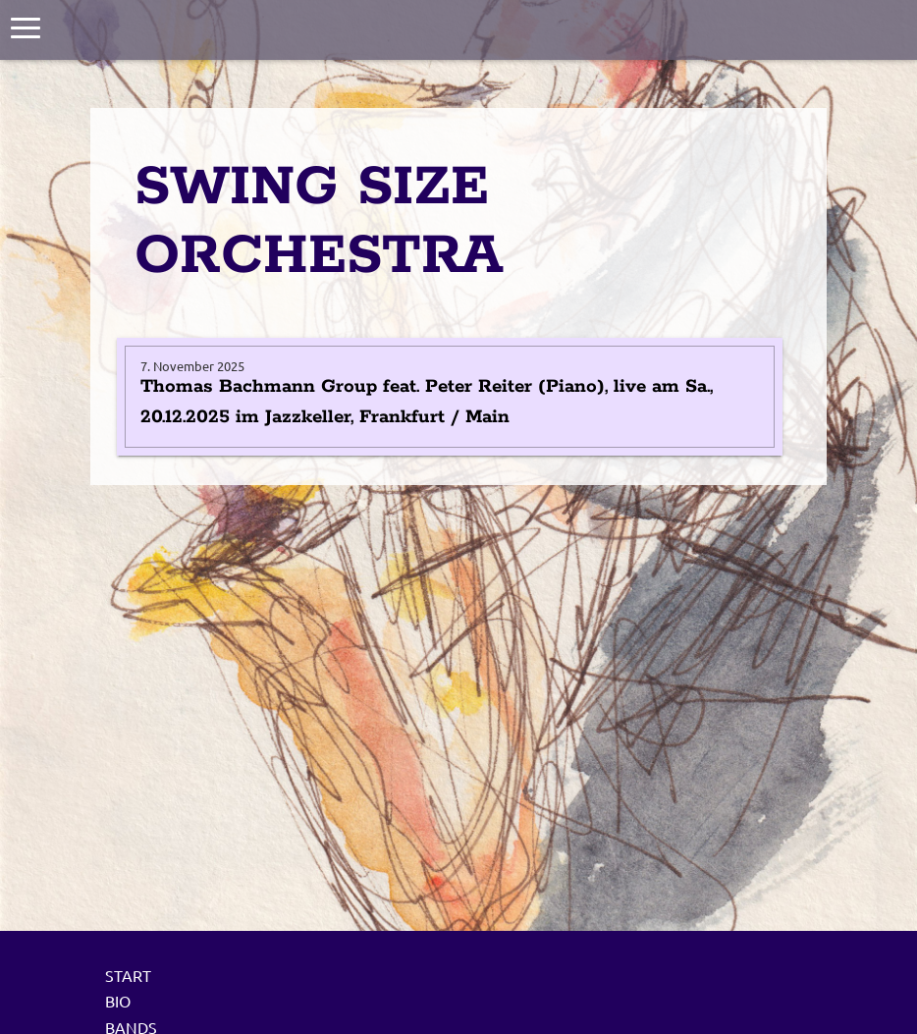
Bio (118, 1000)
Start (128, 975)
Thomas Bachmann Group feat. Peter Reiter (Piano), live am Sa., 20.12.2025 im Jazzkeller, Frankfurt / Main (426, 401)
